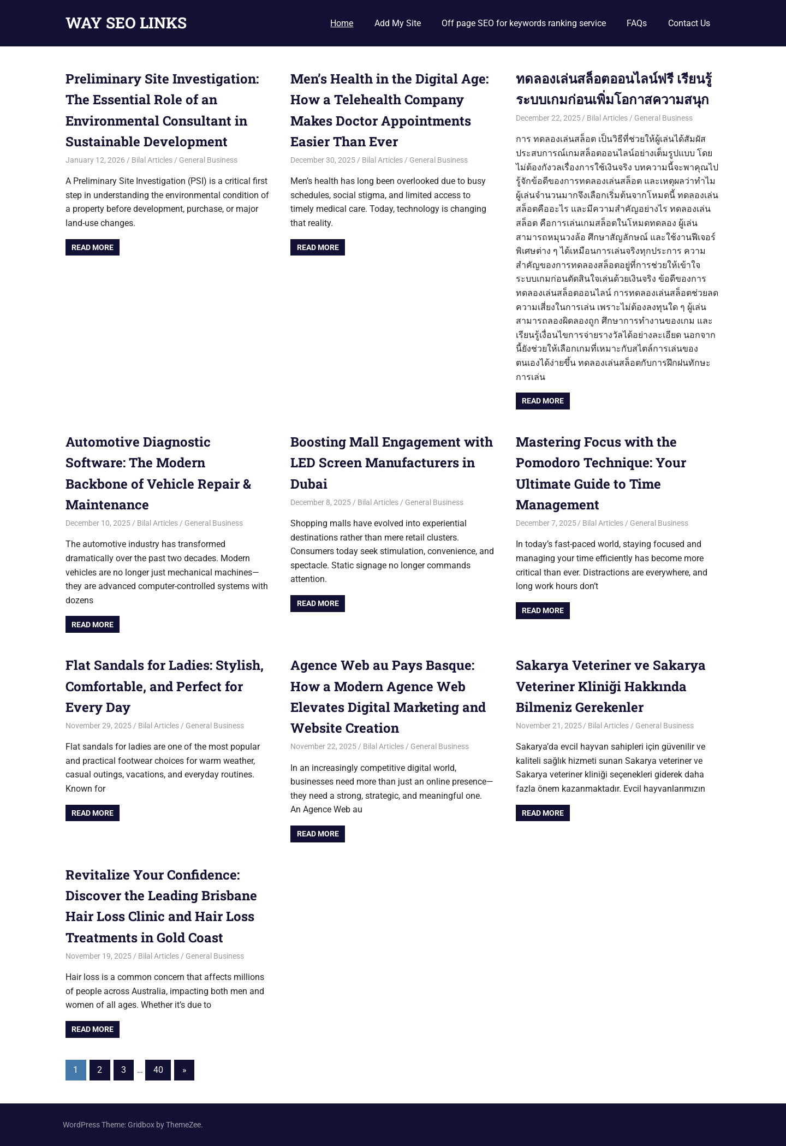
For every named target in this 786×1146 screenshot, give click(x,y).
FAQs (637, 23)
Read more (93, 247)
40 (158, 1070)
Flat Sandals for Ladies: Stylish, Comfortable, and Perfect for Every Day (165, 686)
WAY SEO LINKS (126, 23)
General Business (208, 160)
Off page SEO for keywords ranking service (524, 23)
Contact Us (689, 23)
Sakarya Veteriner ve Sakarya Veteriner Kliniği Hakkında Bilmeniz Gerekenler (611, 686)
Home (341, 23)
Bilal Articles (152, 160)
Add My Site (397, 23)
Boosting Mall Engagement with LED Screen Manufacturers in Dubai (391, 462)
